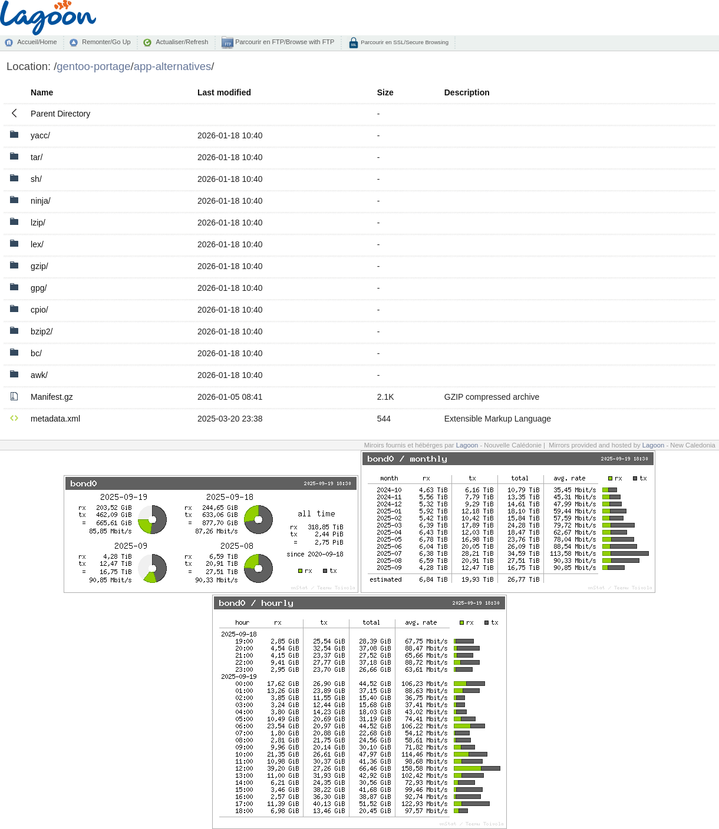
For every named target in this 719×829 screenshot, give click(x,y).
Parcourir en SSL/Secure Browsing (404, 42)
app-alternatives (172, 66)
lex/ (37, 244)
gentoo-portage (93, 66)
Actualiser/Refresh (182, 41)
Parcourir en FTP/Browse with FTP (283, 41)
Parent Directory (60, 113)
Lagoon (467, 445)
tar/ (36, 157)
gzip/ (39, 266)
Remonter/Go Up (106, 41)
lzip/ (38, 222)
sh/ (36, 179)
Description (467, 92)
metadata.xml (55, 418)
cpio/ (39, 309)
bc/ (36, 353)
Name (42, 92)
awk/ (39, 375)
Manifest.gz (52, 397)
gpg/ (39, 288)
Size (385, 92)
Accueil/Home (37, 41)
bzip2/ (41, 331)
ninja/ (40, 200)
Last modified (224, 92)
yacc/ (40, 135)
